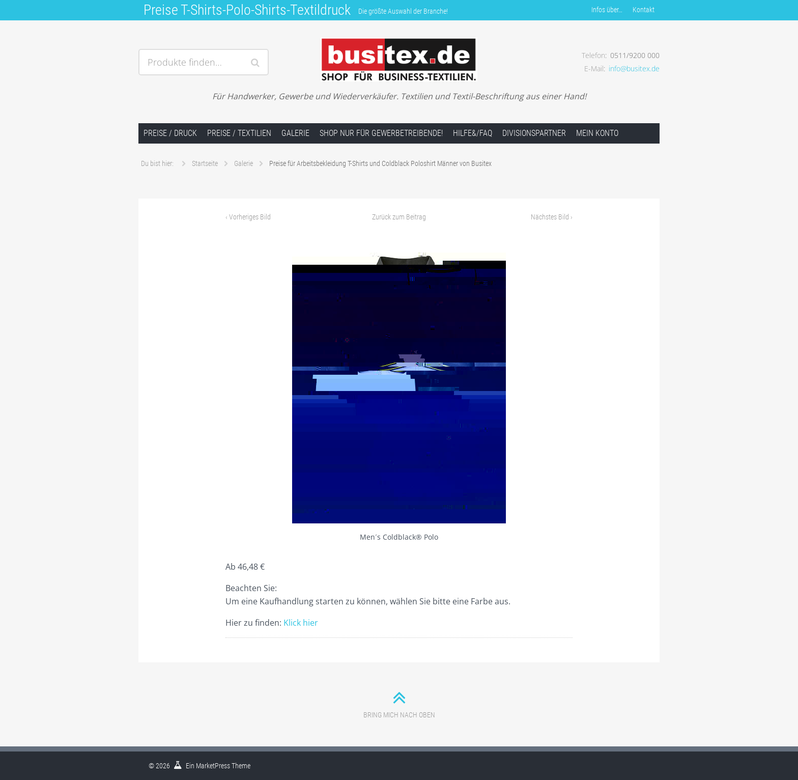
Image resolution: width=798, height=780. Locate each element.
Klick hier (300, 622)
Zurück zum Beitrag (399, 217)
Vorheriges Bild (248, 217)
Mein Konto (597, 133)
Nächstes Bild (552, 217)
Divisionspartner (534, 133)
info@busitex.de (634, 68)
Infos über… (606, 10)
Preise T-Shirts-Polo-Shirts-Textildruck (247, 10)
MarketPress (213, 766)
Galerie (295, 133)
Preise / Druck (170, 133)
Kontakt (643, 10)
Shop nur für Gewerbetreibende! (381, 133)
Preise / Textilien (239, 133)
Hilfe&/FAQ (472, 133)
